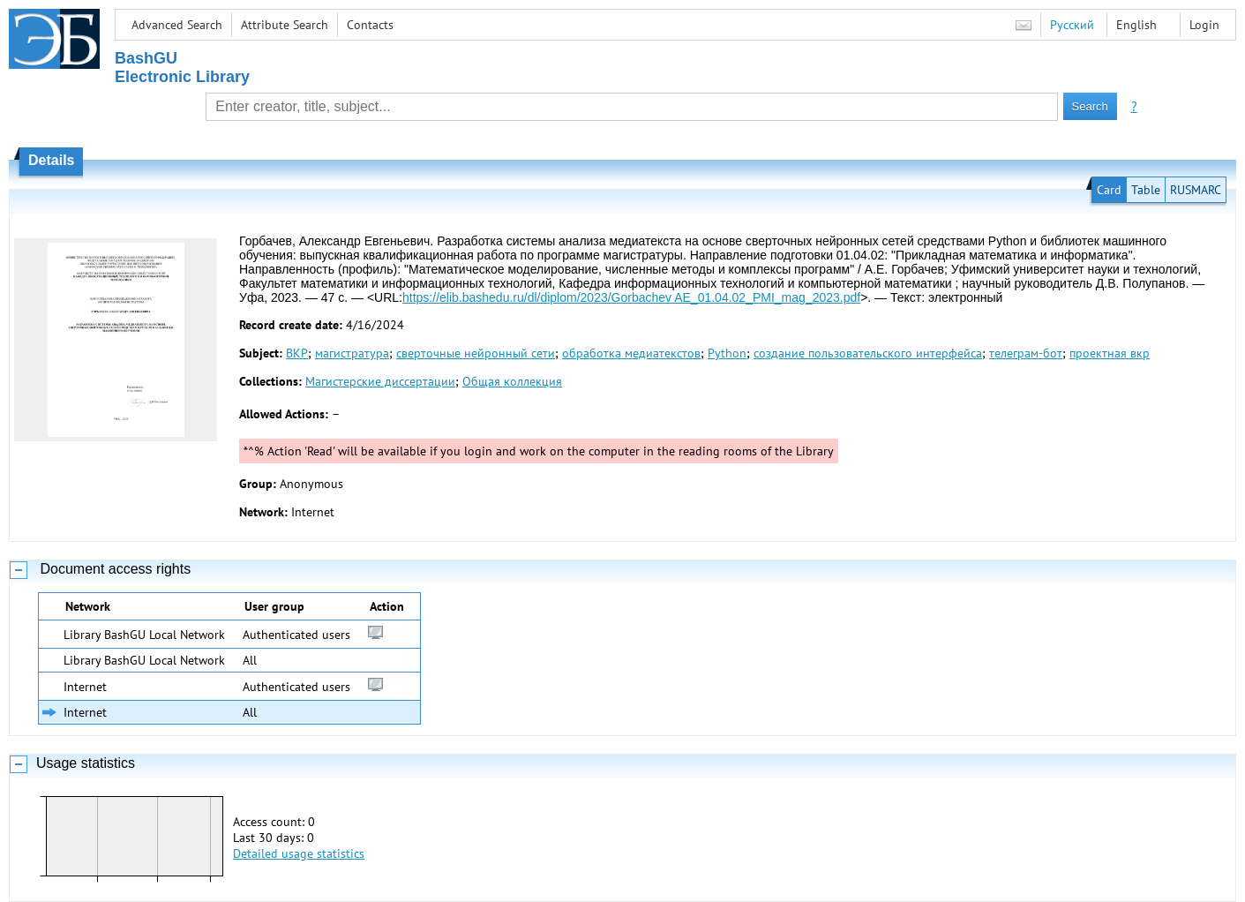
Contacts (370, 25)
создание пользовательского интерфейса (868, 353)
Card (1109, 190)
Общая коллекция (512, 381)
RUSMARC (1195, 190)
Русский (1072, 25)
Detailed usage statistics (298, 853)
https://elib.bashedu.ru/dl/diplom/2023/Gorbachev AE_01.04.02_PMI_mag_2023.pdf (631, 297)
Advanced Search (176, 25)
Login (1204, 25)
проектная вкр (1109, 353)
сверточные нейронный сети (475, 353)
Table (1145, 190)
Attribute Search (284, 25)
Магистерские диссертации (380, 381)
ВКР (297, 353)
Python (727, 353)
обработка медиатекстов (631, 353)
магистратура (352, 353)
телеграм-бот (1025, 353)
